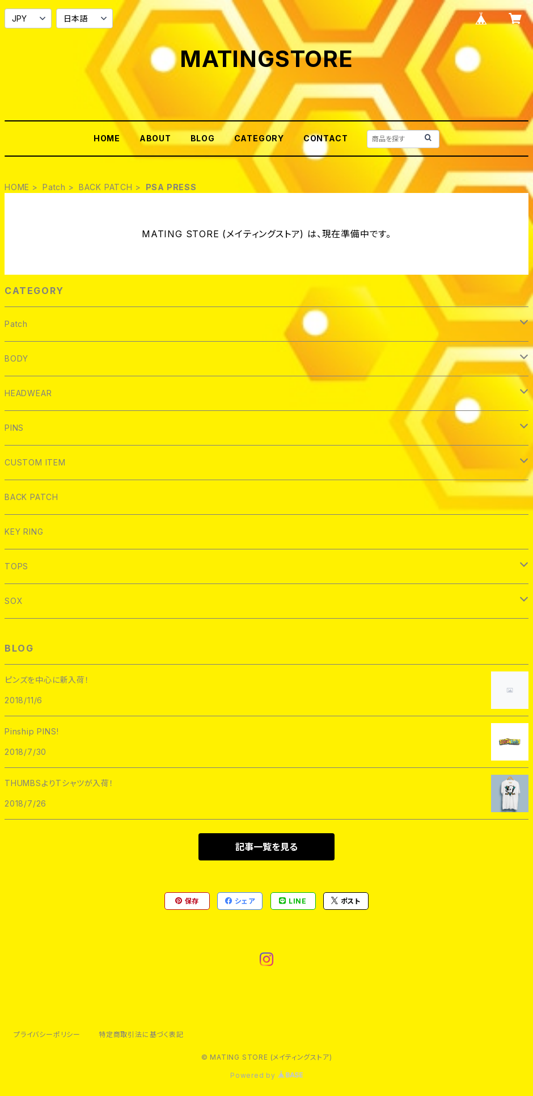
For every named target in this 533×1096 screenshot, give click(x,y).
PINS (14, 427)
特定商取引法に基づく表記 (141, 1034)
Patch (54, 187)
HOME (107, 138)
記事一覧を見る (266, 847)
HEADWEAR (28, 393)
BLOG (203, 138)
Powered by (266, 1075)
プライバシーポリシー (47, 1034)
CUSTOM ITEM (35, 462)
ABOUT (155, 138)
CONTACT (325, 138)
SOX (14, 601)
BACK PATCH (106, 187)
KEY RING (24, 531)
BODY (16, 358)
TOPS (16, 566)
